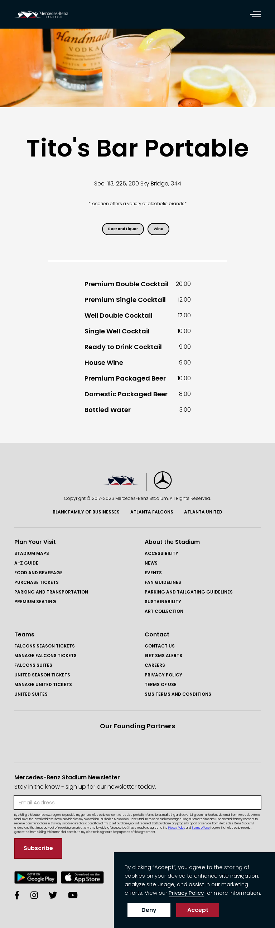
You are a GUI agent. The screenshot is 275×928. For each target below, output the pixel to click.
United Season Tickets (42, 675)
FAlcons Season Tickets (44, 646)
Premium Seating (35, 602)
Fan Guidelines (163, 582)
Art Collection (164, 611)
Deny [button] (148, 910)
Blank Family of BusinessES (86, 512)
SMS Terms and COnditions (178, 694)
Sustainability (163, 602)
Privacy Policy (163, 675)
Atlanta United (203, 512)
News (151, 563)
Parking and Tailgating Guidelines (189, 592)
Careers (155, 665)
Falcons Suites (33, 665)
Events (153, 573)
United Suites (31, 694)
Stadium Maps (31, 553)
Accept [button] (197, 910)
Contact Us (160, 646)
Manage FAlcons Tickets (45, 655)
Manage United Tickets (43, 684)
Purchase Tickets (36, 582)
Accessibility (161, 553)
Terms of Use (161, 684)
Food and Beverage (38, 573)
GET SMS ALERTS (163, 655)
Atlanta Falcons (151, 512)
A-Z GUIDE (26, 563)
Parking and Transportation (51, 592)
